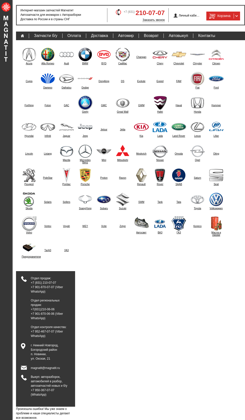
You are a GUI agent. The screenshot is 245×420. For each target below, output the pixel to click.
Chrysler (197, 63)
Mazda (66, 160)
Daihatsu (66, 88)
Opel (197, 160)
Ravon (122, 178)
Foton (48, 105)
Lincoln (29, 154)
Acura (29, 63)
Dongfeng (103, 81)
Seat (216, 184)
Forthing (29, 105)
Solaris (48, 202)
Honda (197, 112)
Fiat (198, 88)
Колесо (197, 226)
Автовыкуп (178, 36)
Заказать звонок (154, 20)
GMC (104, 105)
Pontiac (66, 184)
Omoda (179, 154)
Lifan (216, 136)
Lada (160, 136)
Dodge (85, 88)
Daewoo (47, 88)
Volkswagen (216, 208)
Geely (85, 112)
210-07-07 (150, 13)
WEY (85, 226)
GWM (141, 105)
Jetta (122, 129)
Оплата (74, 36)
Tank (160, 202)
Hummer (216, 105)
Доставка (99, 36)
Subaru (104, 208)
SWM (141, 202)
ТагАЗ (47, 250)
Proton (103, 178)
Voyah (66, 226)
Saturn (197, 178)
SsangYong (85, 208)
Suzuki (122, 208)
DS (122, 81)
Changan (141, 57)
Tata (179, 202)
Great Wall (123, 112)
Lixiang (48, 154)
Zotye (122, 226)
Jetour (103, 129)
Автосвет (141, 232)
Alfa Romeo (47, 63)
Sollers (66, 202)
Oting (216, 154)
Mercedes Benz (85, 161)
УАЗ (66, 250)
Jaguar (66, 136)
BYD (104, 63)
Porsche (85, 184)
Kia (141, 136)
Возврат (151, 36)
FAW (178, 81)
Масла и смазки (216, 233)
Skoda (29, 208)
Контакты (206, 36)
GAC (66, 105)
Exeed (160, 81)
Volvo (29, 232)
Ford (216, 88)
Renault (141, 184)
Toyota (197, 208)
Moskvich (141, 154)
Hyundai (29, 136)
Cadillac (122, 63)
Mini (104, 160)
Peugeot (28, 184)
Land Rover (178, 136)
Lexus (197, 136)
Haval (179, 105)
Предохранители (29, 257)
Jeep (85, 136)
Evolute (141, 81)
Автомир (126, 36)
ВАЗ (160, 232)
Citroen (216, 63)
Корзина (219, 16)
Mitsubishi (122, 160)
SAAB (179, 184)
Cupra (29, 81)
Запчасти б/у (45, 36)
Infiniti (48, 136)
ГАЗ (179, 232)
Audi (66, 63)
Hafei (160, 112)
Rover (160, 184)
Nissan (160, 160)
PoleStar (47, 178)
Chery (160, 63)
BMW (85, 63)
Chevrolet (179, 63)
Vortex (47, 226)
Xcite (104, 226)
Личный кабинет (189, 15)
